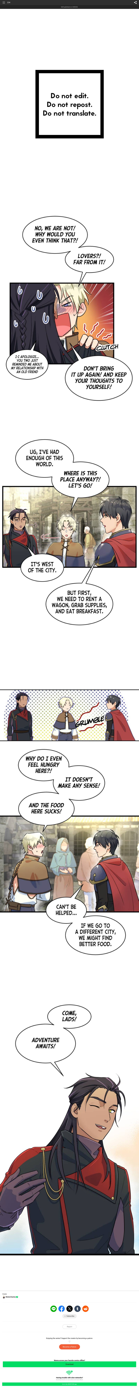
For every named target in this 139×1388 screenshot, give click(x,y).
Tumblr (77, 1309)
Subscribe (70, 1316)
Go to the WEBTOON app (69, 1384)
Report (69, 1327)
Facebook (61, 1309)
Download (69, 1364)
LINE (53, 1309)
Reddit (85, 1309)
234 (8, 2)
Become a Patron (69, 1347)
